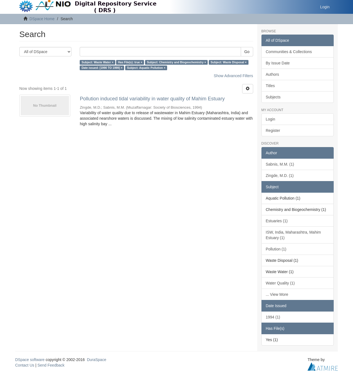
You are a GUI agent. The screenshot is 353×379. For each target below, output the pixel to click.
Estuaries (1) (277, 221)
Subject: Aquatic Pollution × (146, 67)
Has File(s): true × (130, 62)
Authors (272, 74)
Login (270, 119)
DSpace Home (42, 19)
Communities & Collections (289, 51)
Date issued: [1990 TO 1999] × (102, 67)
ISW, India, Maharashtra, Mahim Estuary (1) (293, 235)
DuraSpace (96, 359)
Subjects (273, 97)
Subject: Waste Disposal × (229, 62)
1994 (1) (273, 317)
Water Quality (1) (280, 283)
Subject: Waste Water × (98, 62)
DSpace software (30, 359)
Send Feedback (51, 365)
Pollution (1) (276, 249)
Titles (270, 85)
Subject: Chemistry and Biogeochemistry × (176, 62)
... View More (277, 294)
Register (273, 130)
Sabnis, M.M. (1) (280, 164)
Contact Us (24, 365)
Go (247, 51)
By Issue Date (278, 63)
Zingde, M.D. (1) (280, 175)
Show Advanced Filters (233, 76)
